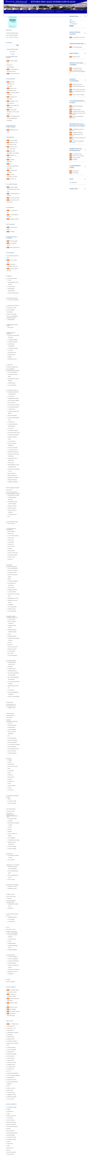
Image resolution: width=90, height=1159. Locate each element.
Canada (9, 762)
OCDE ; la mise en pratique (78, 94)
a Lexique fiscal (10, 1069)
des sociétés (10, 327)
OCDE (8, 797)
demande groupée (12, 943)
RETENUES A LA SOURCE (13, 865)
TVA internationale (12, 611)
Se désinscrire (73, 23)
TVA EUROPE (11, 919)
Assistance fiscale (12, 939)
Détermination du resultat (13, 495)
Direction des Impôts (11, 1124)
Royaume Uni (11, 781)
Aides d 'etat (10, 533)
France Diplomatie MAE (12, 1132)
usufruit (8, 979)
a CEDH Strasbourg (11, 1047)
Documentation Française (12, 1126)
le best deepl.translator (77, 47)
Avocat (9, 280)
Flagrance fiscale (11, 707)
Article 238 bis (11, 546)
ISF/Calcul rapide (13, 241)
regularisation (10, 813)
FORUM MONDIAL (12, 949)
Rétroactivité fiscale (12, 479)
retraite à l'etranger (12, 846)
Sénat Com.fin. (10, 1090)
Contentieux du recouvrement (13, 370)
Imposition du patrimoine (12, 721)
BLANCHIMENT (11, 369)
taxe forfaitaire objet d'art (13, 748)
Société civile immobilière (13, 696)
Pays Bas (10, 779)
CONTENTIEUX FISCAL (12, 390)
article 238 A (11, 544)
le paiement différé (12, 738)
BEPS (9, 799)
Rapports (10, 356)
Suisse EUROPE (11, 785)
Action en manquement (13, 958)
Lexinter (8, 1141)
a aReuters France (10, 1036)
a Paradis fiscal (10, 1111)
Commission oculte (12, 572)
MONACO (10, 775)
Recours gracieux (12, 473)
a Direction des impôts (11, 1054)
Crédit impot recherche (13, 348)
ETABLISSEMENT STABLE (13, 493)
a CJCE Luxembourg (11, 1049)
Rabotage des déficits (14, 219)
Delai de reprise (11, 550)
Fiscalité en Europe (76, 109)
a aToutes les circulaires (12, 1041)
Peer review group (12, 803)
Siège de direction (12, 508)
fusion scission (11, 587)
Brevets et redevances (12, 570)
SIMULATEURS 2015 (15, 247)
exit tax (9, 634)
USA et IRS (10, 790)
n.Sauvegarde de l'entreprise (13, 795)
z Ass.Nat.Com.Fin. (11, 1092)
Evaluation (10, 666)
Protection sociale (10, 811)
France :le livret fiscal (12, 766)
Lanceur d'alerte (11, 286)
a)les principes (75, 171)
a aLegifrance (10, 1034)
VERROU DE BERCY (13, 481)
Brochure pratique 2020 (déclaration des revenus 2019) (13, 189)
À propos (13, 54)
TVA (9, 516)
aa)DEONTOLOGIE (11, 317)
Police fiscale (11, 462)
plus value (10, 644)
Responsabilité (11, 319)
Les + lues (18, 11)
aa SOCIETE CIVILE (11, 307)
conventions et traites (76, 68)
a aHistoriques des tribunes (12, 1032)
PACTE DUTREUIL (11, 809)
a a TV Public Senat (14, 1024)
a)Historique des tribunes (12, 298)
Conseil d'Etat (10, 1118)
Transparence (11, 973)
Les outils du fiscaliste (14, 197)
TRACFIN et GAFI (11, 929)
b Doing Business (10, 1077)
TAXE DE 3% (13, 178)
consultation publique (12, 339)
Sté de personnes (10, 902)
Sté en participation (12, 606)
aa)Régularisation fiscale (13, 398)
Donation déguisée (12, 729)
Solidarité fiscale (11, 383)
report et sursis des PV (13, 646)
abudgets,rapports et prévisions (11, 333)
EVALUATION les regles (12, 521)
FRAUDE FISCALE (11, 706)
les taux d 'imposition (12, 740)
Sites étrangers (13, 1009)
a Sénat (8, 1113)
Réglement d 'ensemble (13, 477)
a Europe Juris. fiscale (11, 1062)
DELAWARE (11, 764)
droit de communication (12, 492)
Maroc (9, 772)
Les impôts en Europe (11, 1139)
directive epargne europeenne (13, 487)
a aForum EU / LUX (11, 1028)
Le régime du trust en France (78, 111)
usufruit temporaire (12, 753)
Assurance (10, 723)
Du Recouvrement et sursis (14, 432)
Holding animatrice (12, 636)
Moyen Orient (11, 777)
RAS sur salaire (11, 879)
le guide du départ (76, 157)
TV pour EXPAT (10, 1154)
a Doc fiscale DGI (11, 1056)
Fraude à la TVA (11, 557)
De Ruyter (10, 820)
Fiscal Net (25, 11)
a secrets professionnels (12, 278)
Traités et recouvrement (12, 931)
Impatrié (10, 831)
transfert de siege (11, 609)
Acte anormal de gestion (13, 407)
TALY (8, 927)
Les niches (10, 350)
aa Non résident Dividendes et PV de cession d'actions (13, 112)
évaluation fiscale (12, 668)
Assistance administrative (13, 961)
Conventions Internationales (47, 11)
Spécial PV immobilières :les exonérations (10, 84)
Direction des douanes (11, 1122)
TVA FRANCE (11, 921)
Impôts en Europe (13, 1007)
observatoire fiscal (12, 352)
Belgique (10, 760)
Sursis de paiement (12, 385)
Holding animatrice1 (12, 670)
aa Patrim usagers (13, 140)
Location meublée (12, 591)
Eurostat (8, 1128)
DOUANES (9, 489)
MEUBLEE (10, 908)
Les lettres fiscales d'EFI (13, 299)
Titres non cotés (11, 523)
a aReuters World (10, 1039)
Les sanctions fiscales (12, 449)
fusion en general (10, 713)
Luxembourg (11, 770)
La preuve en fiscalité (12, 447)
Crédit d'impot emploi (13, 341)
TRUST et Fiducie (12, 751)
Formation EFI (10, 702)
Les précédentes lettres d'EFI (78, 37)
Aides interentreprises (12, 568)
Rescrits (8, 1150)
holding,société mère (12, 589)
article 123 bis (11, 537)
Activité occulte (11, 409)
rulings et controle (11, 894)
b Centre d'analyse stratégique (13, 1075)
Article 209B (11, 542)
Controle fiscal (11, 422)
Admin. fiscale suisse (11, 1115)
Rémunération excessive (13, 598)
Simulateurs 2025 (76, 56)
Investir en (9, 758)
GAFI (8, 1086)
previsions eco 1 (10, 1147)
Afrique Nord (10, 364)
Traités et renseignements (12, 933)
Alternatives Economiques (12, 1073)
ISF (10, 163)
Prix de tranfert (11, 859)
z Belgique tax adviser (11, 1094)
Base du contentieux (12, 415)
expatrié (10, 829)
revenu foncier (11, 690)
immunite (9, 719)
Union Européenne (11, 955)
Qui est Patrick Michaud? (12, 35)
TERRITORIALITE (12, 917)
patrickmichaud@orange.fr (12, 33)
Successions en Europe (15, 1011)
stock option (10, 653)
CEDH (9, 941)
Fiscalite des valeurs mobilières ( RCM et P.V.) (12, 617)
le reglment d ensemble (77, 132)
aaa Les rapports (11, 531)
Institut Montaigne (11, 1135)
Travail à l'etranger (12, 848)
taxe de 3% (10, 559)
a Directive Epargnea (12, 956)
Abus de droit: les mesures (13, 404)
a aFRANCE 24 (10, 1030)
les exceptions (75, 172)
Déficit (9, 579)
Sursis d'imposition (12, 746)
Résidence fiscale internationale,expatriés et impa (12, 816)
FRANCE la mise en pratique (78, 89)
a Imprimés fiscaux (11, 1064)
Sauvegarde (10, 604)
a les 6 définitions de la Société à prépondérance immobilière (13, 118)
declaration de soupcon (13, 430)
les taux (9, 642)
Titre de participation (12, 655)
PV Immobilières (11, 837)
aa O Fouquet (11, 396)
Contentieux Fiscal (34, 11)
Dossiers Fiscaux (60, 11)
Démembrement (11, 727)
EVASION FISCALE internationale (11, 529)
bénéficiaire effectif (12, 888)
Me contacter (12, 51)
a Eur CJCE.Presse (11, 1058)
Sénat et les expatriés (11, 1152)
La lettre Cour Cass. (11, 1088)
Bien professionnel (12, 725)
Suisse (9, 783)
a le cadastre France (11, 1066)
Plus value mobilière (12, 742)
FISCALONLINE (10, 1130)
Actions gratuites (11, 619)
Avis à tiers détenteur (12, 372)
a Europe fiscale (10, 1060)
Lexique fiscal (10, 1143)
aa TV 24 (9, 1071)
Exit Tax (10, 827)
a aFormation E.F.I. (11, 1026)
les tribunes (12, 231)
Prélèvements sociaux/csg (13, 969)
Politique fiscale (11, 354)
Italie (9, 768)
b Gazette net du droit (11, 1079)
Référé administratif (12, 475)
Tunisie (9, 787)
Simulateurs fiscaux (12, 359)
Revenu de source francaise (13, 884)
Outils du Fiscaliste (9, 11)
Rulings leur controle (12, 971)
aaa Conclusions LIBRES (13, 400)
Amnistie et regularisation (12, 367)
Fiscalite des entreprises (12, 566)
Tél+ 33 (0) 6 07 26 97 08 (12, 37)
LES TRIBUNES (73, 182)
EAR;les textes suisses (77, 84)
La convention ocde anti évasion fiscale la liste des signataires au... (77, 71)
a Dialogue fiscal (10, 1051)
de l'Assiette (10, 428)
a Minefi (8, 1109)
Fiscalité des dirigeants (13, 581)
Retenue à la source (12, 505)
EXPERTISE (9, 565)
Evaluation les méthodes (13, 434)
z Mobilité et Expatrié (11, 1096)
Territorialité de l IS (12, 514)
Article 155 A (11, 540)
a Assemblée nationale (11, 1107)
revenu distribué (11, 651)
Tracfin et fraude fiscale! (13, 293)
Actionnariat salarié (12, 818)
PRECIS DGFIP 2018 (14, 73)
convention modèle (12, 801)
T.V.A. (8, 915)
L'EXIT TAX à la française (78, 155)
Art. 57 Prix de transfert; (13, 535)
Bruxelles (10, 548)
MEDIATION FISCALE (13, 452)
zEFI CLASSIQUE (11, 981)
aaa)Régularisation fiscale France (12, 325)
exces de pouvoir (11, 441)
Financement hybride (12, 555)
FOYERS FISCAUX (11, 704)
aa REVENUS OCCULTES (13, 305)
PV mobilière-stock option (13, 840)
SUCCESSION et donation (14, 744)
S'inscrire (72, 21)
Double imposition (12, 963)
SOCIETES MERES (11, 900)
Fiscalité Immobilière (11, 660)
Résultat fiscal (10, 853)
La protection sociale (11, 1137)
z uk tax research (10, 1099)
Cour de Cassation (11, 1120)
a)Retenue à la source (12, 886)
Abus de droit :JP (12, 402)
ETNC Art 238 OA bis (13, 552)
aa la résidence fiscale (77, 153)
